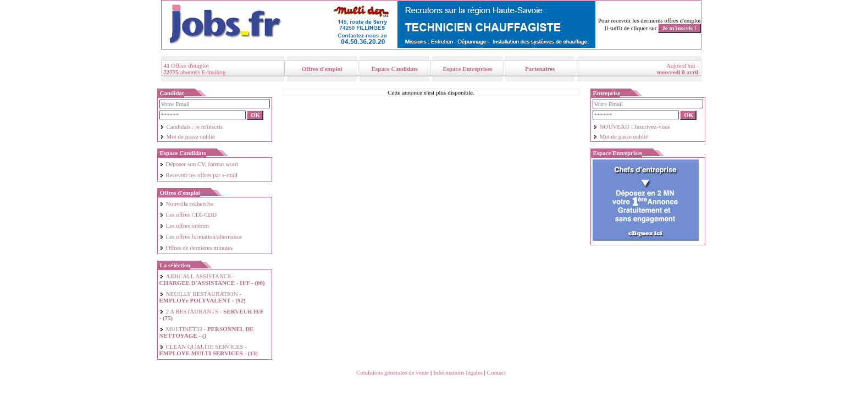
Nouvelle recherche (186, 203)
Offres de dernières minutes (196, 247)
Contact (496, 372)
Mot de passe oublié (187, 136)
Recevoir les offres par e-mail (198, 175)
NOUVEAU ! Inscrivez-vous (631, 126)
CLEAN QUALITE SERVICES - (208, 349)
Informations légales (458, 372)
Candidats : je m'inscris (191, 126)
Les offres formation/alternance (200, 236)
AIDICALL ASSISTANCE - (212, 279)
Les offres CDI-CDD (188, 214)
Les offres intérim (184, 225)
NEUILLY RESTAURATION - (202, 297)
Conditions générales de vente (392, 372)
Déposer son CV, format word (198, 164)
